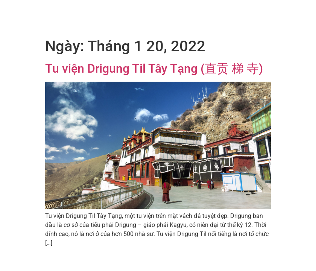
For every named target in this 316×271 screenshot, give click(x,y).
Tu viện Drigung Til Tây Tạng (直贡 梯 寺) (154, 68)
